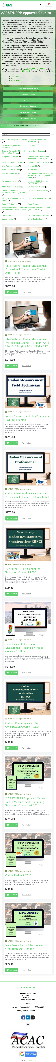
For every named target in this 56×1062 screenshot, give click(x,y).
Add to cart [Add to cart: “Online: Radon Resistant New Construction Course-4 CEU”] (13, 748)
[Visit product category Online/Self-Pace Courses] (41, 190)
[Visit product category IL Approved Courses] (15, 157)
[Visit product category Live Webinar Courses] (15, 166)
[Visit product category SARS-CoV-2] (15, 215)
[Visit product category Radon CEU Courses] (15, 204)
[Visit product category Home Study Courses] (41, 151)
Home (3, 126)
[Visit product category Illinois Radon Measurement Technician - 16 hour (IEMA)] (41, 158)
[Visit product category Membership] (41, 166)
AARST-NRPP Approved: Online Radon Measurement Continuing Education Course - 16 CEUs (25, 802)
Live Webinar (15, 77)
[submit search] (52, 134)
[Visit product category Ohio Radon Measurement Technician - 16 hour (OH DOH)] (15, 192)
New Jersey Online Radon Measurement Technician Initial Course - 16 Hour (24, 647)
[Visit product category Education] (41, 145)
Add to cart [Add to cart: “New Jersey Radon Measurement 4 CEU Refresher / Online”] (13, 970)
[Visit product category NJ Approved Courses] (15, 181)
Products (10, 126)
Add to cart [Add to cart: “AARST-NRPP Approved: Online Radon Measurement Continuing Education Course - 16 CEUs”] (13, 825)
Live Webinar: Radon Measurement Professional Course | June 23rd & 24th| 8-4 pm (26, 269)
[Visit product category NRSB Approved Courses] (15, 187)
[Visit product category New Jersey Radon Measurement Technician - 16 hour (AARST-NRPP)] (41, 175)
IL (20, 71)
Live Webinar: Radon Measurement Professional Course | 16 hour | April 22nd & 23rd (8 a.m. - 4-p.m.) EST (27, 343)
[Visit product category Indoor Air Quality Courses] (15, 162)
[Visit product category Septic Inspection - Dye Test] (41, 215)
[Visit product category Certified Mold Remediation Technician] (15, 146)
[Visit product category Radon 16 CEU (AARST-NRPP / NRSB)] (15, 199)
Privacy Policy (32, 1061)
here (52, 71)
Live (12, 75)
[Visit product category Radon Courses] (41, 204)
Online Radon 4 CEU (18, 875)
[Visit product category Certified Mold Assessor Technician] (41, 140)
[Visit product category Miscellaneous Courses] (15, 170)
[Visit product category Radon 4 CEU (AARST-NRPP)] (41, 198)
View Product (26, 292)
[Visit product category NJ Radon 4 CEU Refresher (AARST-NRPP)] (41, 182)
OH (28, 71)
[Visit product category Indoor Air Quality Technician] (41, 162)
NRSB (41, 69)
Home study (15, 81)
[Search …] (26, 134)
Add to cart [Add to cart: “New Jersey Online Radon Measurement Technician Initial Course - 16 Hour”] (13, 672)
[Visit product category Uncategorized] (15, 219)
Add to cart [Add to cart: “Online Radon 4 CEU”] (13, 895)
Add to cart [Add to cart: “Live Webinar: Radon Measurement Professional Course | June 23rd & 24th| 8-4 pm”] (13, 292)
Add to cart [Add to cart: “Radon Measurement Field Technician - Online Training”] (13, 443)
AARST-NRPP (30, 69)
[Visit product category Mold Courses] (41, 170)
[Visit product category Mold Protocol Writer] (15, 173)
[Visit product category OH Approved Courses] (41, 187)
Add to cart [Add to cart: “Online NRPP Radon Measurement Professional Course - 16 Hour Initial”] (13, 518)
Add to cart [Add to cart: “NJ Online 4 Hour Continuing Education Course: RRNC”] (13, 593)
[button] (28, 1024)
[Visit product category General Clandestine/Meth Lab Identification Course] (15, 152)
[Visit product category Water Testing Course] (41, 219)
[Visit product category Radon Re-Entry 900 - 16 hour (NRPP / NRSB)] (41, 209)
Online (13, 79)
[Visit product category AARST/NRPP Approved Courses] (15, 140)
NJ (23, 71)
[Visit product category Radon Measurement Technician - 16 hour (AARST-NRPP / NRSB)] (15, 210)
